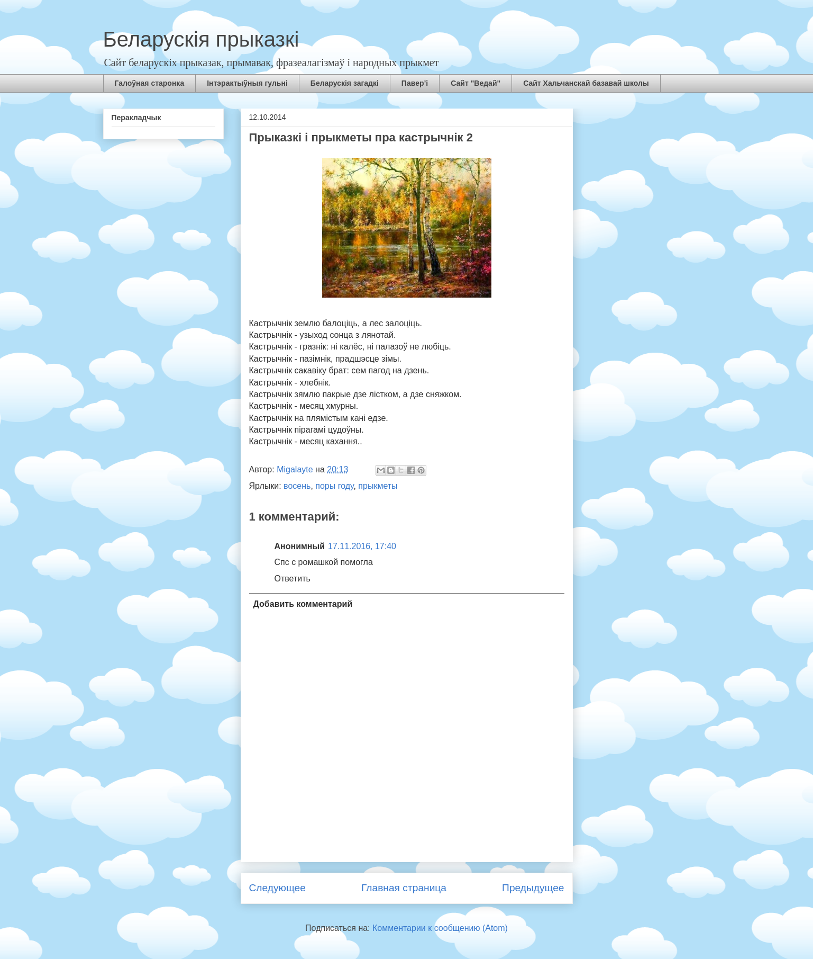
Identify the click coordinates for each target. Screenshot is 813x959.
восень (297, 485)
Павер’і (414, 83)
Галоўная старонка (150, 83)
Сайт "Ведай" (475, 83)
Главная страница (403, 887)
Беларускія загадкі (344, 83)
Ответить (292, 578)
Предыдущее (533, 887)
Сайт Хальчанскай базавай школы (586, 83)
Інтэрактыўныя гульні (247, 83)
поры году (334, 485)
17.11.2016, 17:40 (362, 546)
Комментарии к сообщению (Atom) (440, 928)
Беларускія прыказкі (201, 39)
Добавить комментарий (303, 603)
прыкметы (377, 485)
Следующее (277, 887)
